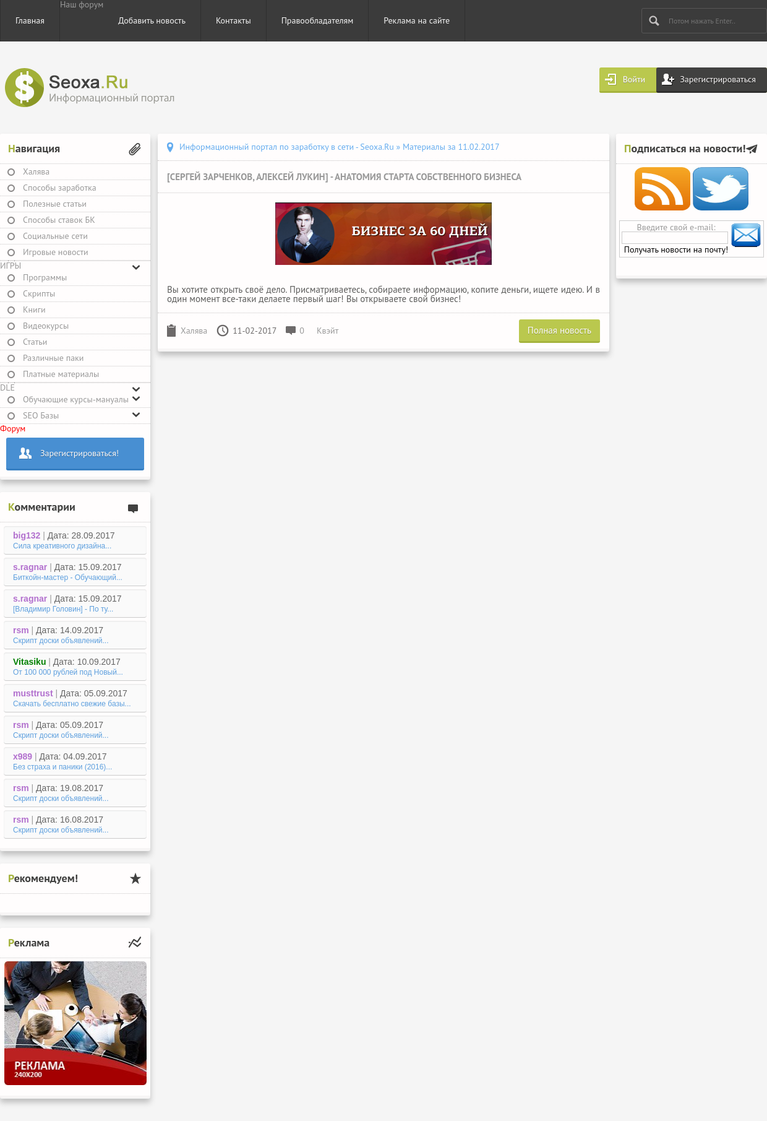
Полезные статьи (55, 203)
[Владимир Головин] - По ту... (63, 609)
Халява (36, 171)
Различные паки (53, 357)
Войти (634, 79)
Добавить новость (152, 20)
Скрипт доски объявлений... (61, 640)
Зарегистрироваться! (79, 453)
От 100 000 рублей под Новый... (68, 672)
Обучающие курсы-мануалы (76, 399)
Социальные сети (55, 235)
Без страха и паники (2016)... (62, 767)
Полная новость (559, 330)
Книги (34, 309)
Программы (45, 277)
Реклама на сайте (417, 20)
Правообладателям (317, 20)
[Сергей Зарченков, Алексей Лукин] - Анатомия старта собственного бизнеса (344, 177)
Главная (30, 20)
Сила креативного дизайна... (62, 546)
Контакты (233, 20)
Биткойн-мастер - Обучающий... (67, 577)
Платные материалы (61, 373)
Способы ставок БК (59, 219)
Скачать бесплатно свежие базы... (72, 703)
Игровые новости (55, 252)
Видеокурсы (46, 325)
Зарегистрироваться (718, 79)
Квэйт (327, 330)
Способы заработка (59, 187)
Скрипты (39, 293)
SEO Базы (41, 415)
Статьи (35, 341)
